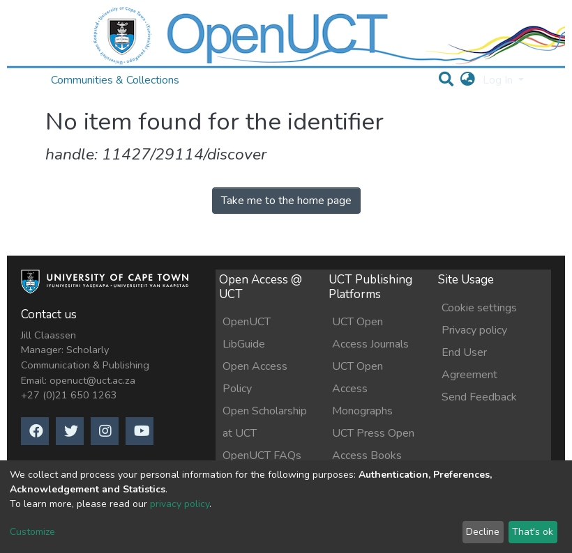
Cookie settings (479, 308)
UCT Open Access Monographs (362, 389)
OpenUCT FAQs (262, 455)
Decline (482, 531)
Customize (32, 531)
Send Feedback (479, 397)
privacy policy (179, 504)
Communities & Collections (115, 80)
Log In (499, 80)
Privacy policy (474, 330)
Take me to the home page (286, 200)
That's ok (532, 531)
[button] (468, 80)
